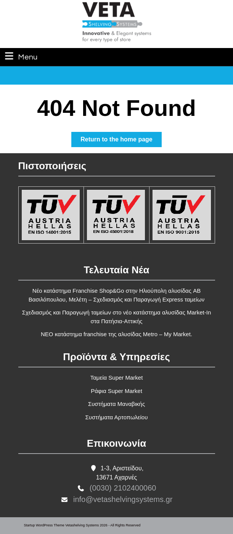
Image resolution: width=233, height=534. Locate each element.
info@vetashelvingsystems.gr (122, 499)
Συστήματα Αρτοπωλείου (116, 417)
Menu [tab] (20, 56)
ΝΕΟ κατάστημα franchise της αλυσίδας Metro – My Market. (116, 334)
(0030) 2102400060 (123, 488)
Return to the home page (120, 141)
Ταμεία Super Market (116, 377)
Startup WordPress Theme (44, 525)
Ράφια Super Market (116, 391)
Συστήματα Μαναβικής (116, 404)
